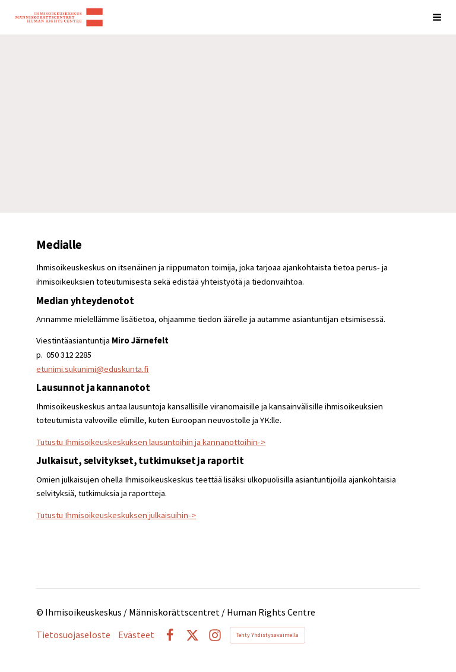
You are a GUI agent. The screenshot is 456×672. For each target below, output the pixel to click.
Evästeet (136, 635)
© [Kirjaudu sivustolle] (40, 612)
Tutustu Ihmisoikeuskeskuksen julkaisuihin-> (116, 515)
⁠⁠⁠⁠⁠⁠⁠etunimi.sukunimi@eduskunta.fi (92, 369)
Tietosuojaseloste (73, 635)
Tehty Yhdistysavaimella (267, 635)
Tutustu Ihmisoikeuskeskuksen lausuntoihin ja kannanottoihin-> (150, 442)
